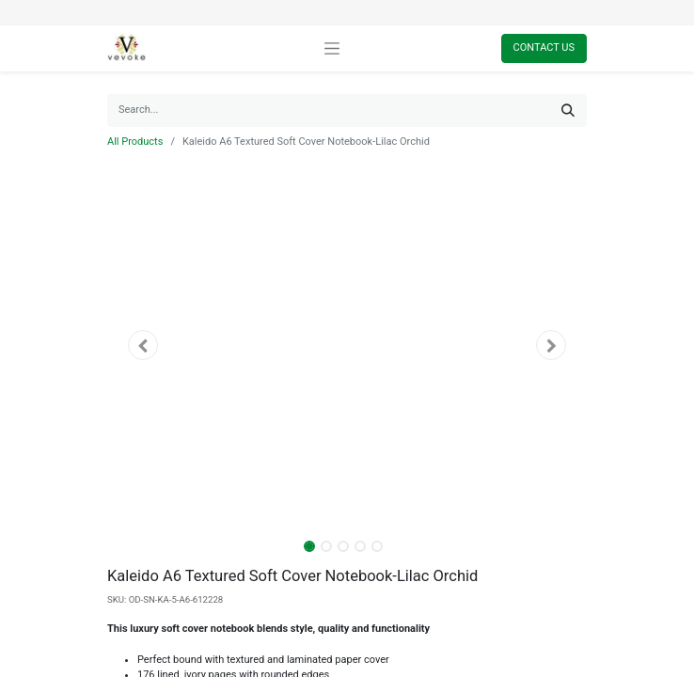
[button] (143, 345)
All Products (135, 141)
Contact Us (544, 47)
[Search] (568, 110)
